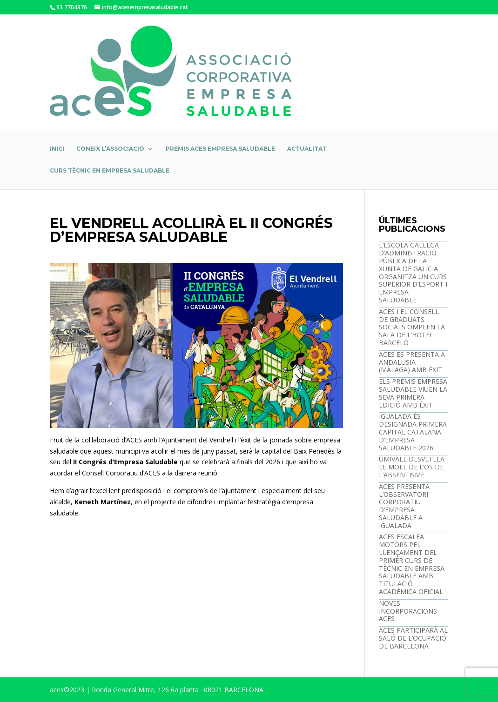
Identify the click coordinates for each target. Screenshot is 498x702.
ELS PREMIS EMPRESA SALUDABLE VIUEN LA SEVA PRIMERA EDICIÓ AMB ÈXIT (413, 393)
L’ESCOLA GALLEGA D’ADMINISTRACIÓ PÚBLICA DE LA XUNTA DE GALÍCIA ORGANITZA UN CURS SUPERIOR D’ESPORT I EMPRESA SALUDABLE (413, 272)
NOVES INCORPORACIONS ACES (408, 611)
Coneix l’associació (110, 149)
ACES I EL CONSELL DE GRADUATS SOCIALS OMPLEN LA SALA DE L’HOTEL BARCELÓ (412, 327)
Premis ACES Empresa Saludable (220, 149)
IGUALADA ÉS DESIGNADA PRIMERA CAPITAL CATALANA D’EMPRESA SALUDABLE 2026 (413, 432)
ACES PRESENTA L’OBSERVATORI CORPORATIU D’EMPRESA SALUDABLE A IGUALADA (404, 506)
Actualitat (307, 149)
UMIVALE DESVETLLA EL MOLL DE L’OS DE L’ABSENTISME (411, 467)
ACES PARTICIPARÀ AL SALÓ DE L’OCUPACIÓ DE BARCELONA (413, 638)
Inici (57, 149)
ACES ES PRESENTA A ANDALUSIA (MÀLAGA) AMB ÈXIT (412, 362)
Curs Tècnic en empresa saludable (109, 170)
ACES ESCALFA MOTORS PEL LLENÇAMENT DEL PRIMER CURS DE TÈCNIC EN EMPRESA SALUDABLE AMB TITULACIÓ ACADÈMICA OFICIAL (411, 564)
